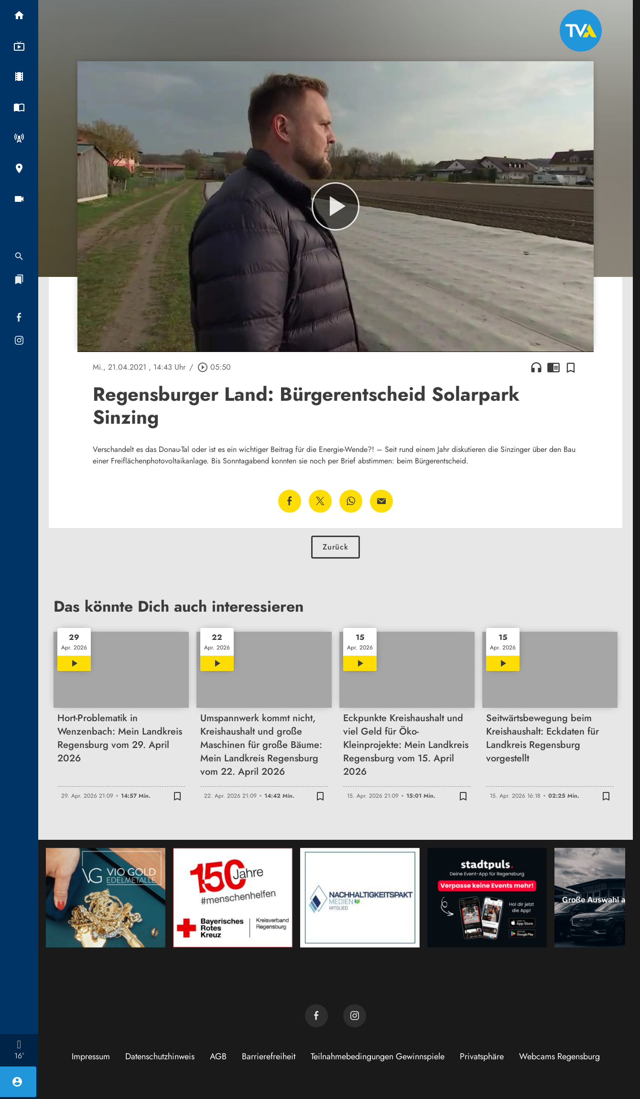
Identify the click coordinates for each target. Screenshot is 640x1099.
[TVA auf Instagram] (354, 1015)
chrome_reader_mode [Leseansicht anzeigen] (553, 367)
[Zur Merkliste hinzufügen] (570, 367)
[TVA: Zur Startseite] (581, 31)
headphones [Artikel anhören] (536, 367)
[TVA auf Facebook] (316, 1015)
